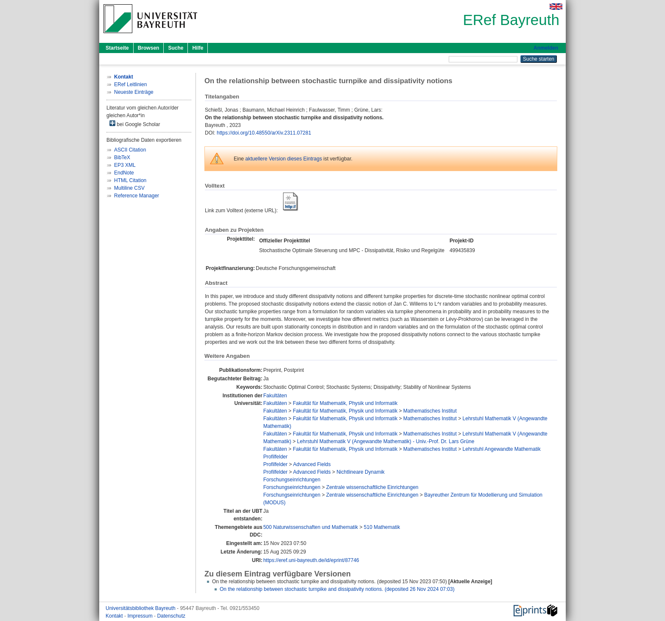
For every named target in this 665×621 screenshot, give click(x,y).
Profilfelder (275, 457)
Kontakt (115, 616)
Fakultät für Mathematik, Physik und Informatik (345, 403)
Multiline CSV (129, 188)
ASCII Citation (130, 150)
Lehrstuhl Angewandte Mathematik (502, 449)
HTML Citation (130, 180)
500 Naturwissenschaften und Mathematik (310, 527)
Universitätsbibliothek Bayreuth (141, 608)
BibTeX (122, 157)
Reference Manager (136, 196)
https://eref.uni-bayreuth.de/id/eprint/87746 (311, 560)
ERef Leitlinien (130, 84)
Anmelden (546, 48)
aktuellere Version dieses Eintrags (283, 159)
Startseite (117, 48)
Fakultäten (275, 396)
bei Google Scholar (134, 123)
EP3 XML (125, 165)
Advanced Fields (312, 464)
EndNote (124, 173)
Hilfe (197, 48)
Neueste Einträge (134, 92)
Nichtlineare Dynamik (360, 472)
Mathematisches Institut (430, 411)
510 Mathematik (382, 527)
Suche (175, 48)
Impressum (140, 616)
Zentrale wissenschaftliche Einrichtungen (372, 487)
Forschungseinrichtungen (292, 480)
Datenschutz (171, 616)
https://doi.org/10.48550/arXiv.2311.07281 (264, 133)
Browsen (148, 48)
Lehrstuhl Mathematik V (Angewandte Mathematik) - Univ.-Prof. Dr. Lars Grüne (385, 441)
